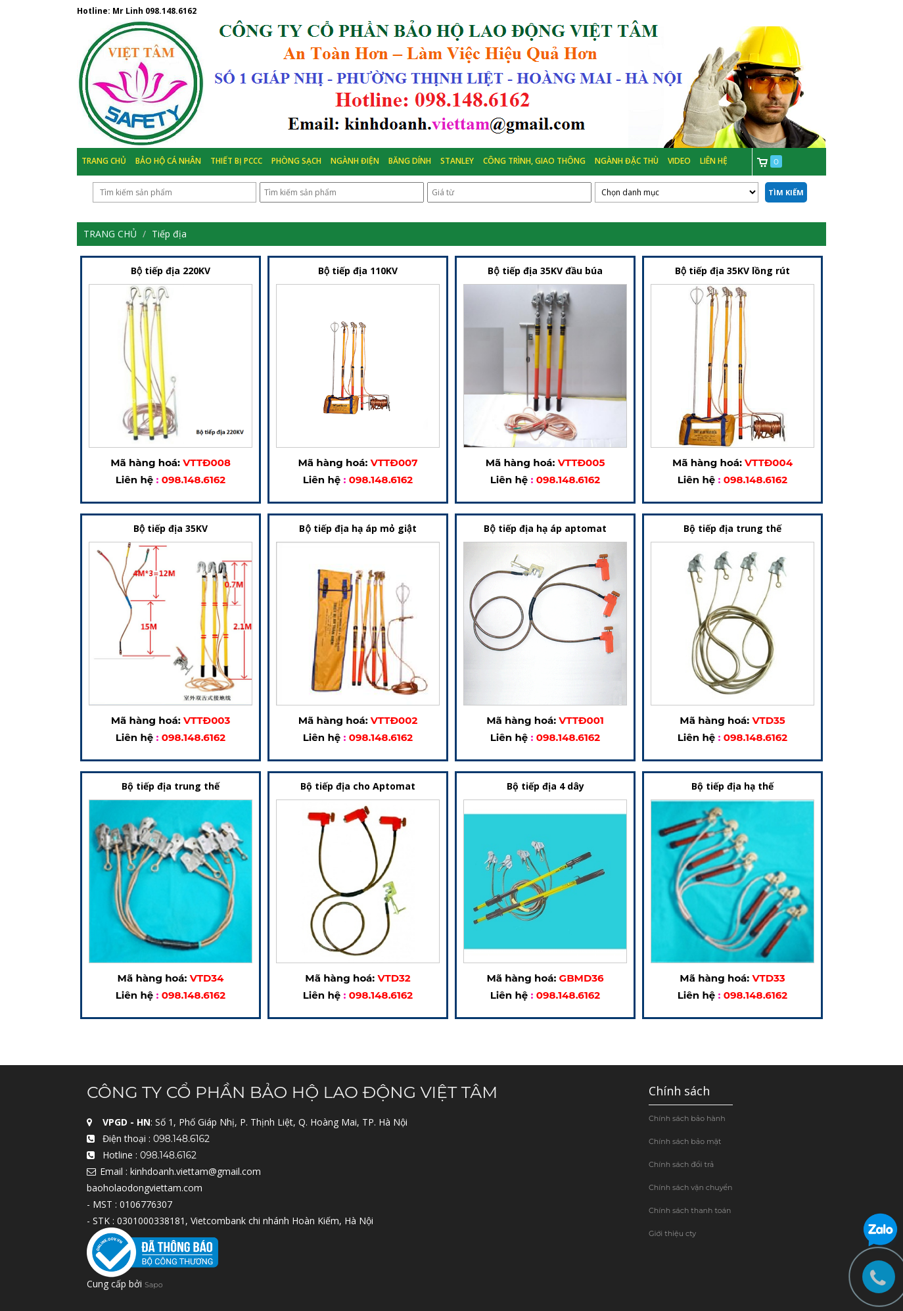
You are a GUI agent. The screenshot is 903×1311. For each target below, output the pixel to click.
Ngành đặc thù (627, 160)
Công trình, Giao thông (534, 160)
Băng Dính (409, 160)
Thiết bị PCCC (236, 160)
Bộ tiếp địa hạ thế (732, 786)
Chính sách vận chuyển (691, 1187)
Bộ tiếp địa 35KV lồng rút (732, 271)
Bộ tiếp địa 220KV (170, 271)
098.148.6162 (171, 10)
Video (679, 160)
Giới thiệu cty (672, 1233)
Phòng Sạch (296, 160)
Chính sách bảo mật (685, 1141)
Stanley (457, 160)
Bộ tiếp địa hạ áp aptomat (545, 529)
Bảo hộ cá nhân (168, 160)
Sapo (154, 1285)
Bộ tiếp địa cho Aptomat (357, 786)
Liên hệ (714, 160)
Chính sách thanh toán (690, 1210)
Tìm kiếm (786, 192)
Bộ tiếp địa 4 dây (545, 786)
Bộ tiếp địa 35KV (170, 529)
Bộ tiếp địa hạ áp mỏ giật (357, 529)
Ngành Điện (355, 160)
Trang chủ (103, 160)
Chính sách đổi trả (681, 1164)
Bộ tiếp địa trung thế (732, 529)
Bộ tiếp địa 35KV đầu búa (545, 271)
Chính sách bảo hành (687, 1118)
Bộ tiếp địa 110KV (358, 271)
